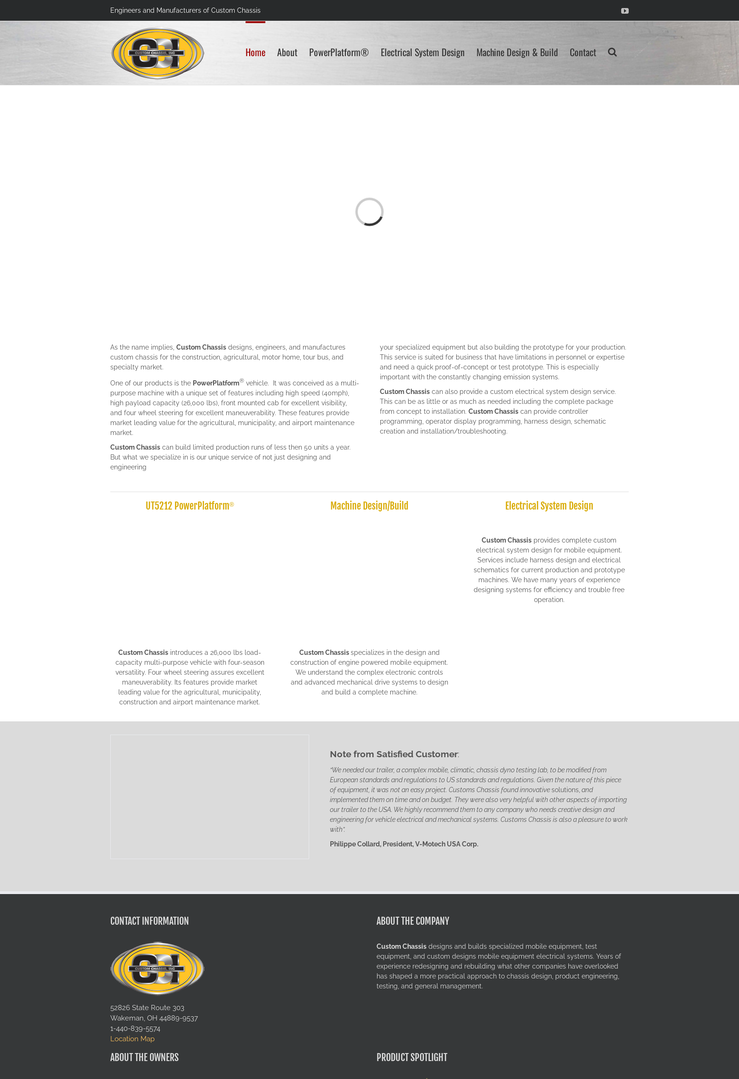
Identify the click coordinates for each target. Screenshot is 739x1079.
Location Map (132, 1039)
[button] (612, 51)
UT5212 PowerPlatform (188, 506)
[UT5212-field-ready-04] (189, 523)
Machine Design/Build (369, 506)
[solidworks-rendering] (369, 523)
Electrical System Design (549, 506)
